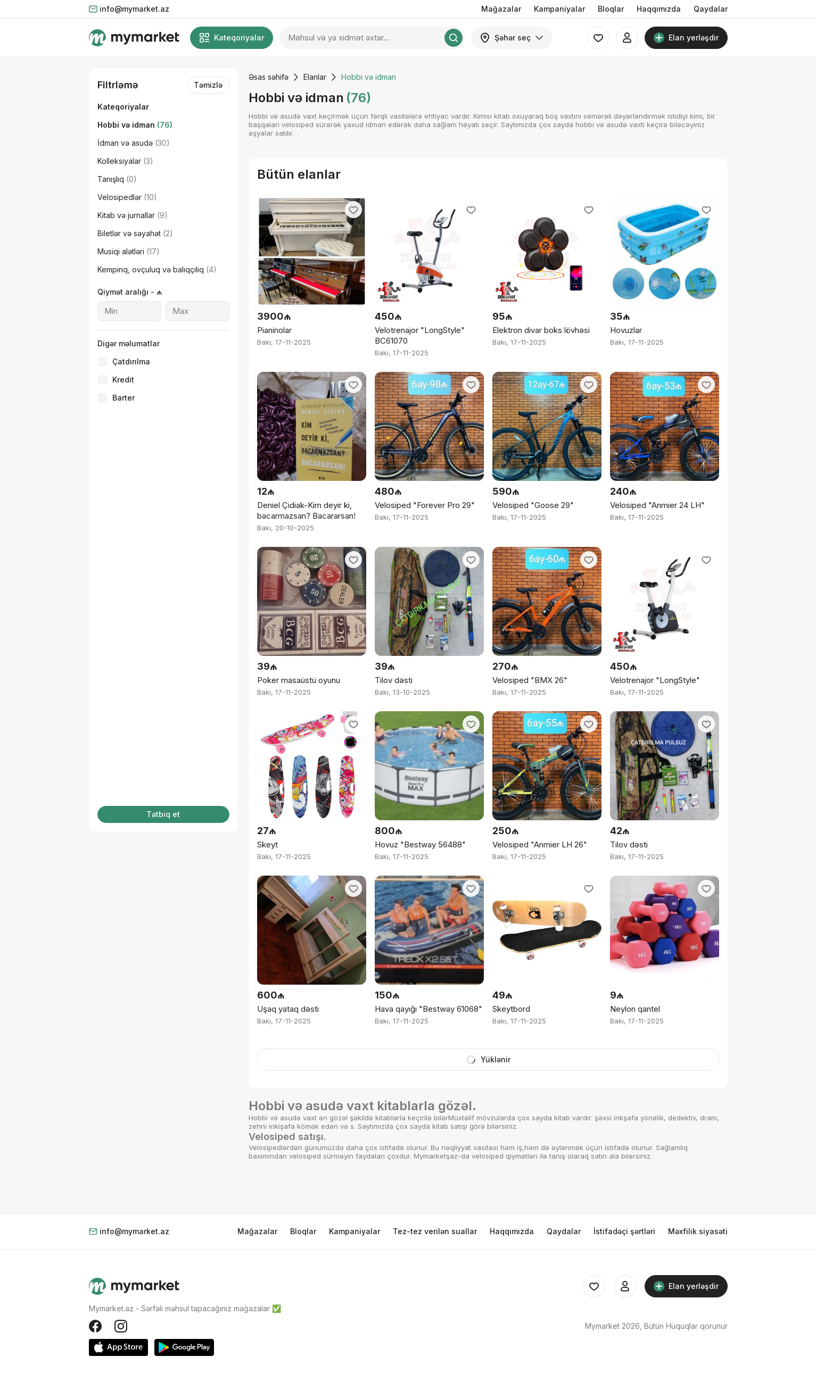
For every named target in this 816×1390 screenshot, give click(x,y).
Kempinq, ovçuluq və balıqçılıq (157, 269)
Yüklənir (488, 1059)
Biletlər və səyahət (135, 233)
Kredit (123, 379)
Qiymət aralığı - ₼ (129, 291)
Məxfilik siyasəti (698, 1231)
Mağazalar (501, 8)
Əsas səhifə (269, 76)
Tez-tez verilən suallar (435, 1231)
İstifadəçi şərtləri (624, 1231)
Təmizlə (208, 84)
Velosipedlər (127, 197)
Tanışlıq (117, 179)
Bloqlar (611, 8)
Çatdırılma (131, 361)
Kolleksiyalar (125, 160)
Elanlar (314, 76)
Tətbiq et (163, 814)
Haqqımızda (659, 8)
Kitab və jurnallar (132, 215)
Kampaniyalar (559, 8)
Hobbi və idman (134, 124)
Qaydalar (711, 8)
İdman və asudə (133, 142)
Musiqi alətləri (128, 251)
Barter (123, 397)
